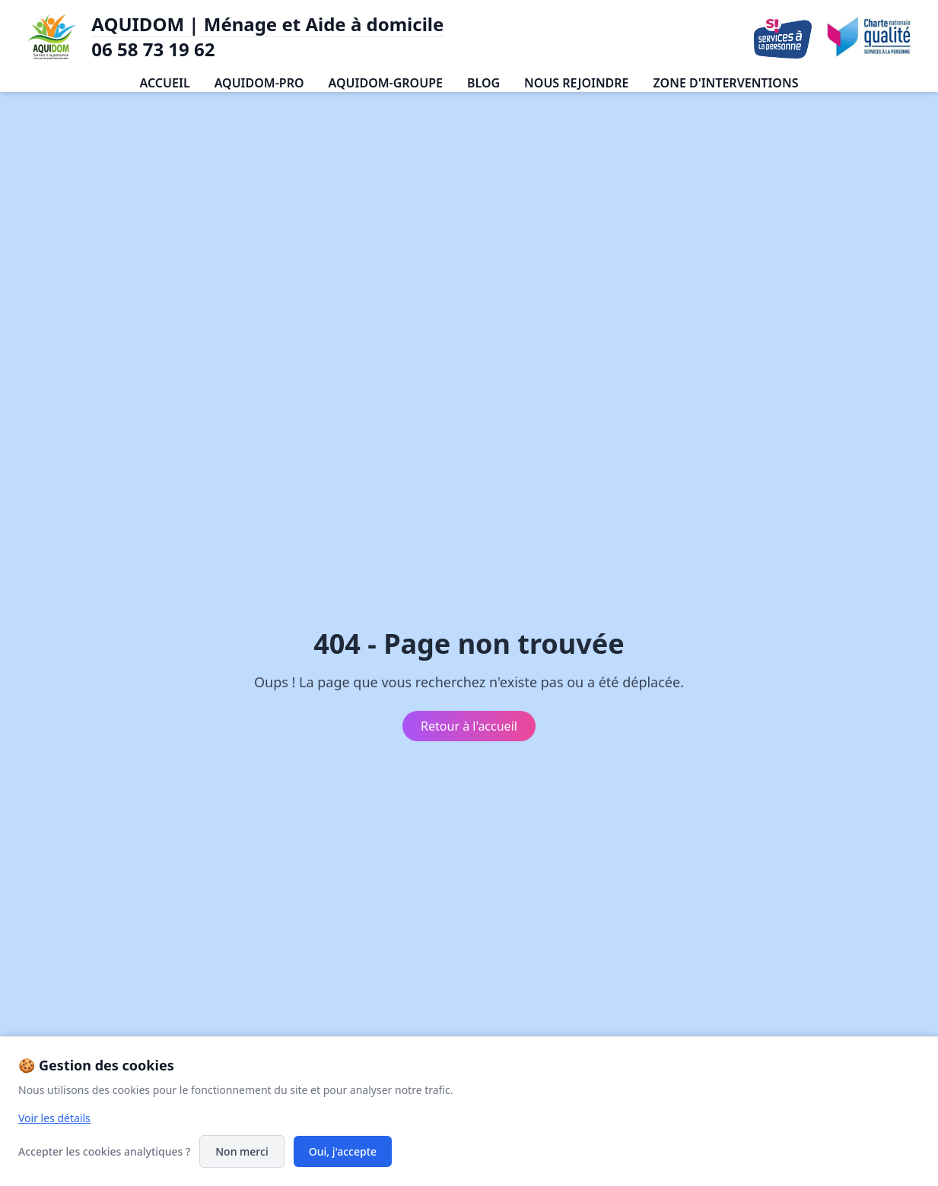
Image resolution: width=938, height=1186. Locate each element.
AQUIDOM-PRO (259, 83)
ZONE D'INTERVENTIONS (726, 83)
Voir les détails (54, 1118)
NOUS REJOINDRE (576, 83)
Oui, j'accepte (343, 1151)
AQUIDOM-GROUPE (386, 83)
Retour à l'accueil (469, 726)
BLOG (483, 83)
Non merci (241, 1151)
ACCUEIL (165, 83)
